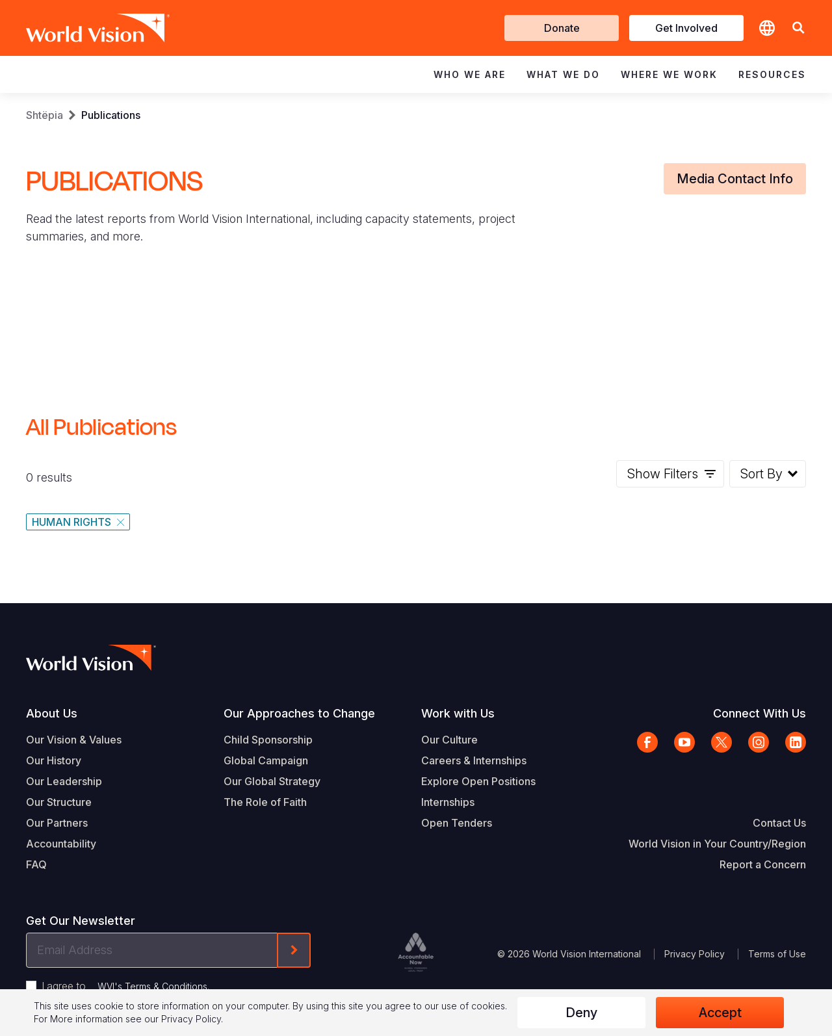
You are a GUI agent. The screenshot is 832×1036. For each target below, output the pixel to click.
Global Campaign (266, 760)
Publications (110, 115)
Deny (581, 1012)
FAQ (36, 864)
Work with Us (458, 713)
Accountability (61, 843)
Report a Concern (763, 864)
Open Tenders (456, 822)
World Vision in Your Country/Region (717, 843)
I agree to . (125, 985)
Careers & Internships (473, 760)
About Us (51, 713)
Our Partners (57, 822)
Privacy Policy (694, 953)
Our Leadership (64, 781)
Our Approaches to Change (299, 713)
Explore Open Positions (478, 781)
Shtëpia (44, 115)
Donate (562, 27)
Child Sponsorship (268, 739)
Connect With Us (759, 713)
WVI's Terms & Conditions (152, 986)
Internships (447, 802)
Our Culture (449, 739)
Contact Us (779, 822)
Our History (53, 760)
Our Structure (59, 802)
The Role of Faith (265, 802)
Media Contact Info (735, 179)
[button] (798, 28)
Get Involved (686, 27)
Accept (720, 1012)
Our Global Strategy (272, 781)
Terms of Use (777, 953)
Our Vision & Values (74, 739)
